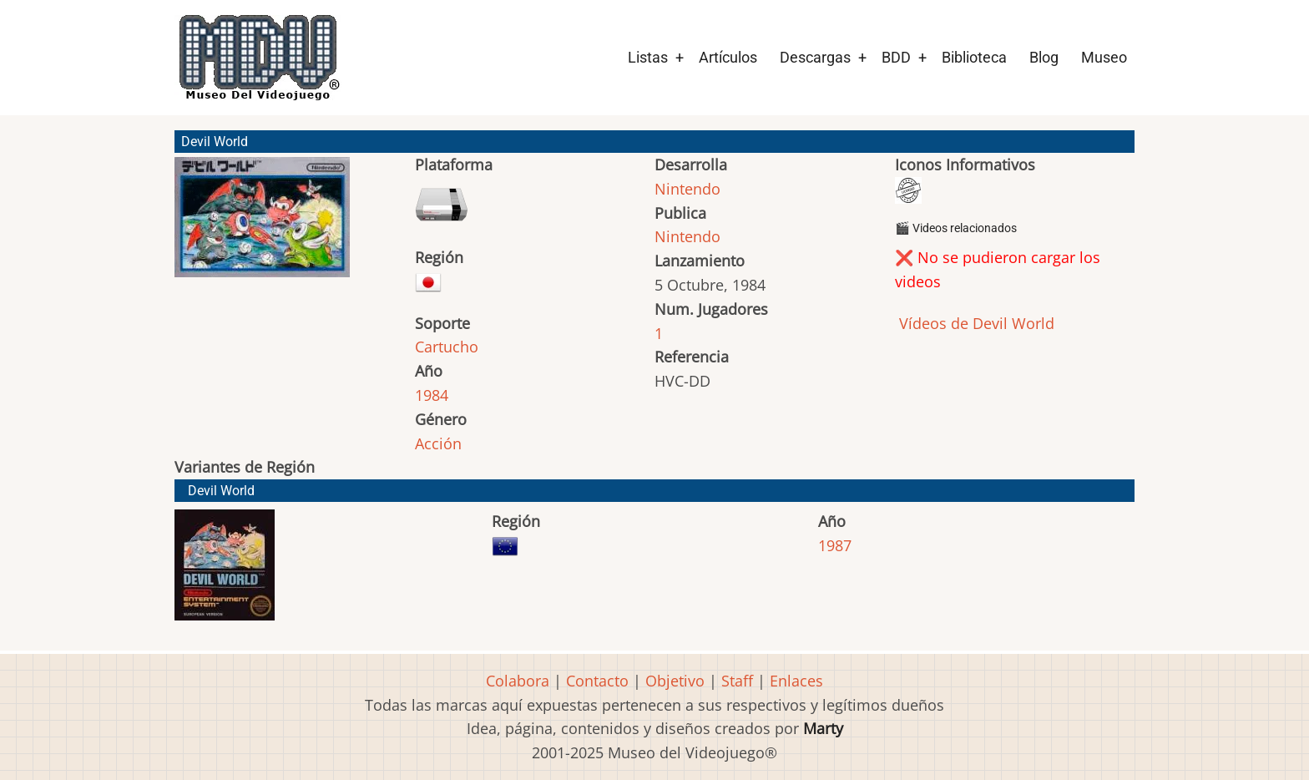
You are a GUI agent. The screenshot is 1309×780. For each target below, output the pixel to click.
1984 (431, 395)
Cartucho (446, 347)
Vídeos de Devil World (974, 323)
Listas (648, 57)
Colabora (517, 681)
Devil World (221, 491)
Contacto (597, 681)
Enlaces (796, 681)
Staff (737, 681)
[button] (262, 224)
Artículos (728, 57)
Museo (1104, 57)
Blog (1044, 57)
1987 (835, 545)
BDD (896, 57)
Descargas (815, 57)
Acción (438, 443)
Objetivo (675, 681)
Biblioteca (974, 57)
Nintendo (687, 189)
